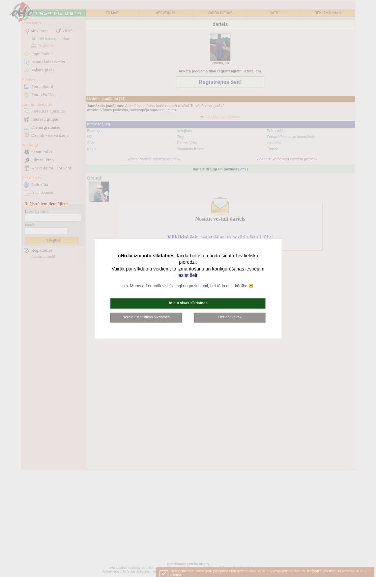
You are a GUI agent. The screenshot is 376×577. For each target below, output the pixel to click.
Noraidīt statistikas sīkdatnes (146, 317)
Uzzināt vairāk (229, 317)
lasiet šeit (187, 275)
